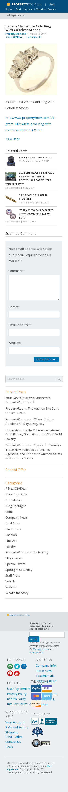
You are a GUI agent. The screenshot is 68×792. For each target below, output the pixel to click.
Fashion (11, 535)
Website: (14, 343)
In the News (44, 670)
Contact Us (13, 741)
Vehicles (11, 581)
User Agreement (41, 649)
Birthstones (13, 500)
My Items (28, 9)
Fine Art (11, 541)
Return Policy (16, 699)
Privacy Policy (36, 652)
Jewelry (10, 546)
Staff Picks (12, 575)
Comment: (16, 271)
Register (9, 9)
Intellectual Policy (19, 704)
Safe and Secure (16, 727)
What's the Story (17, 593)
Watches (11, 587)
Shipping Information (14, 734)
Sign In (19, 9)
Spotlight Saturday (18, 570)
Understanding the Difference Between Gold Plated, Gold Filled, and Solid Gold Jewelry (33, 434)
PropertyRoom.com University (26, 552)
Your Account (14, 722)
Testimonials (45, 676)
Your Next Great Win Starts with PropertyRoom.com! (28, 400)
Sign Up (34, 639)
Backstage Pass (16, 494)
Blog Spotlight (15, 506)
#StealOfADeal (14, 37)
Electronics (13, 529)
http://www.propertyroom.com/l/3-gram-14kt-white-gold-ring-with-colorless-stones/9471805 (30, 124)
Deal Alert (12, 523)
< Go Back (12, 139)
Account (52, 9)
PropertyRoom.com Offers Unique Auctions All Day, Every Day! (29, 421)
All (15, 15)
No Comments (33, 37)
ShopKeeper (14, 558)
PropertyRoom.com (15, 33)
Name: (13, 307)
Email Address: (20, 325)
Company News (16, 517)
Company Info (46, 665)
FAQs (9, 747)
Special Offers (15, 564)
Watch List (41, 9)
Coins (9, 512)
